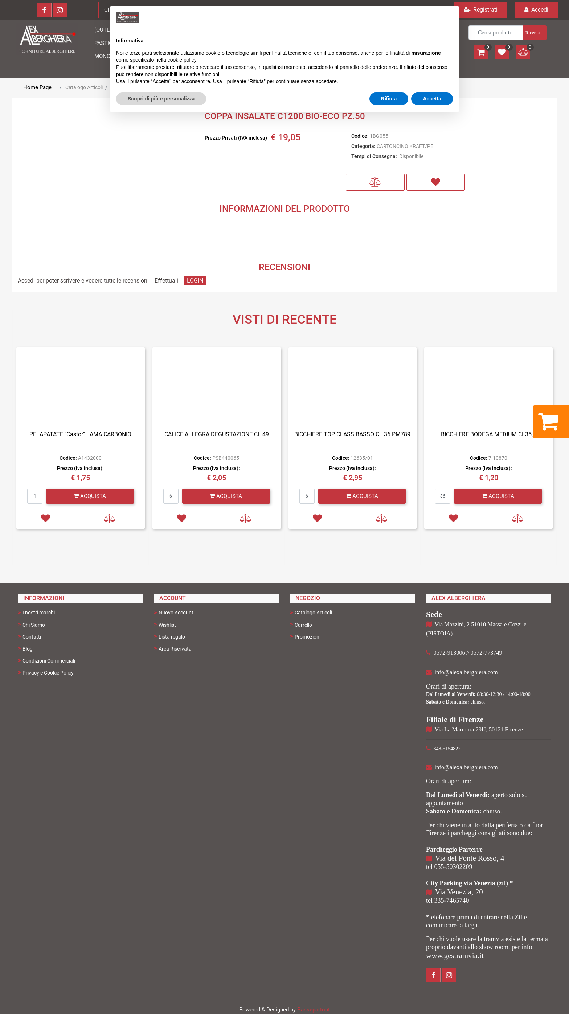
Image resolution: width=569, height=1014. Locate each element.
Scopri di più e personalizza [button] (161, 99)
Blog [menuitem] (25, 649)
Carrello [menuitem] (301, 625)
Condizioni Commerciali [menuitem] (46, 661)
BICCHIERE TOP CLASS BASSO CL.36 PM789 (352, 434)
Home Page (37, 87)
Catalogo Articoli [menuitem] (311, 612)
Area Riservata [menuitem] (173, 649)
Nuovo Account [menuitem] (173, 612)
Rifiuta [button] (389, 99)
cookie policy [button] (182, 60)
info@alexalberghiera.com (466, 672)
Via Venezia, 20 (459, 891)
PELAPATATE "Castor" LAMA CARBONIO (80, 434)
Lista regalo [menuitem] (169, 637)
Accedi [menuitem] (536, 9)
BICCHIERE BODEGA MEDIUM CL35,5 (488, 434)
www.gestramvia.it (455, 955)
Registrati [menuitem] (481, 9)
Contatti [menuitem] (29, 637)
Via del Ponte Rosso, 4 (469, 858)
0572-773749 (486, 652)
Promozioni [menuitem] (305, 637)
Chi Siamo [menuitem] (31, 625)
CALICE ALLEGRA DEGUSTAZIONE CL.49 (216, 434)
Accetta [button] (432, 99)
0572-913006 (449, 652)
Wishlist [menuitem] (165, 625)
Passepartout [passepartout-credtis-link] (313, 1009)
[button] (534, 32)
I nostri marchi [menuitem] (36, 612)
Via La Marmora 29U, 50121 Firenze (479, 729)
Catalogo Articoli (84, 87)
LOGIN (195, 280)
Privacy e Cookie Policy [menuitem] (46, 672)
